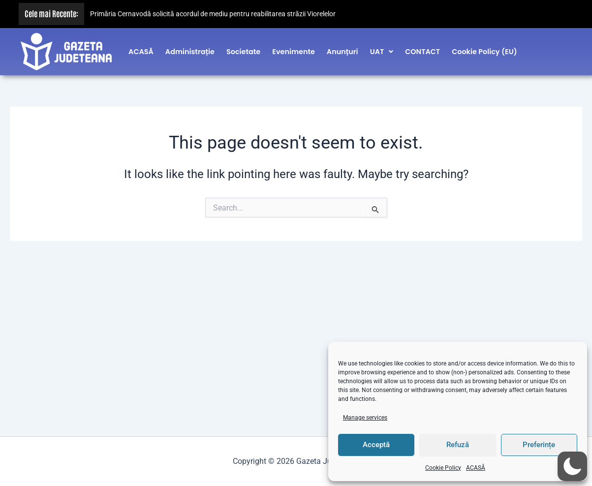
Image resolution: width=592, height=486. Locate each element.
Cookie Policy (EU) (484, 50)
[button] (382, 50)
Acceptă (376, 444)
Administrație (190, 50)
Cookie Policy (443, 467)
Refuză (457, 444)
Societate (243, 50)
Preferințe (539, 444)
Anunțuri (342, 50)
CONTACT (422, 50)
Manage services (365, 417)
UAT (382, 50)
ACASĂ (475, 467)
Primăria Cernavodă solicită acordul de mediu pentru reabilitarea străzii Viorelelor (213, 14)
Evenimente (293, 50)
